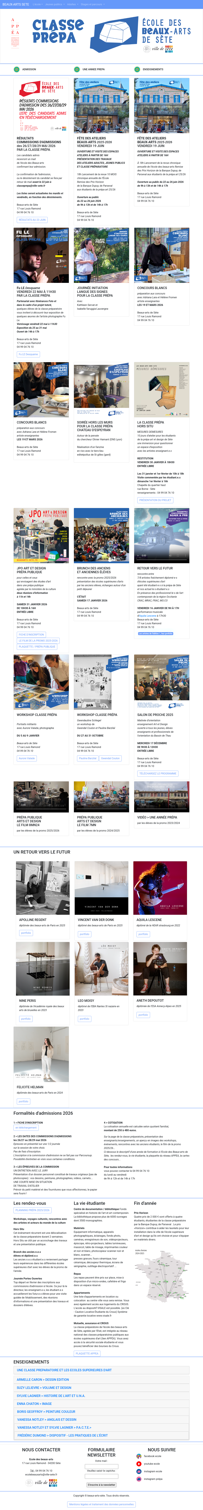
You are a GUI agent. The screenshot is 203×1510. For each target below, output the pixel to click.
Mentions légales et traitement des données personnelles (101, 1504)
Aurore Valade (27, 758)
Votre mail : (101, 1460)
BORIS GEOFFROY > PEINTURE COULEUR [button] (46, 1412)
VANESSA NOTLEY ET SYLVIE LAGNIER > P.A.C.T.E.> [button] (54, 1427)
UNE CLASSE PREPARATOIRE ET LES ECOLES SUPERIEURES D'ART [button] (64, 1370)
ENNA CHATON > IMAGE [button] (34, 1404)
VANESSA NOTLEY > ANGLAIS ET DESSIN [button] (46, 1420)
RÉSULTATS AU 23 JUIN (32, 219)
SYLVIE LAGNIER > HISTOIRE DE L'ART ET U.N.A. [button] (51, 1396)
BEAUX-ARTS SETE (16, 4)
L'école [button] (37, 4)
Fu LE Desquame (28, 354)
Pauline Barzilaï (87, 758)
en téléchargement (26, 1127)
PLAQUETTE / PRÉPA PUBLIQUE (37, 646)
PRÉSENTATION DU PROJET (155, 500)
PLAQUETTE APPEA (87, 1353)
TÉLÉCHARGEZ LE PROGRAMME (157, 773)
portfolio (26, 932)
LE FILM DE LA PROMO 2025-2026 (38, 640)
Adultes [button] (71, 4)
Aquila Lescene (147, 615)
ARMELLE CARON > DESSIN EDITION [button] (43, 1380)
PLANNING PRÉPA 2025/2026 (32, 1210)
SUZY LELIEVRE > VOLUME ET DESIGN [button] (44, 1388)
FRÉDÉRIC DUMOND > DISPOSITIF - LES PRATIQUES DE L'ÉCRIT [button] (63, 1435)
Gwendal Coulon (110, 758)
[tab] (101, 1370)
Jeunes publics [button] (54, 4)
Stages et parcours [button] (92, 4)
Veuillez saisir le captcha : (101, 1470)
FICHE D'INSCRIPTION (31, 634)
